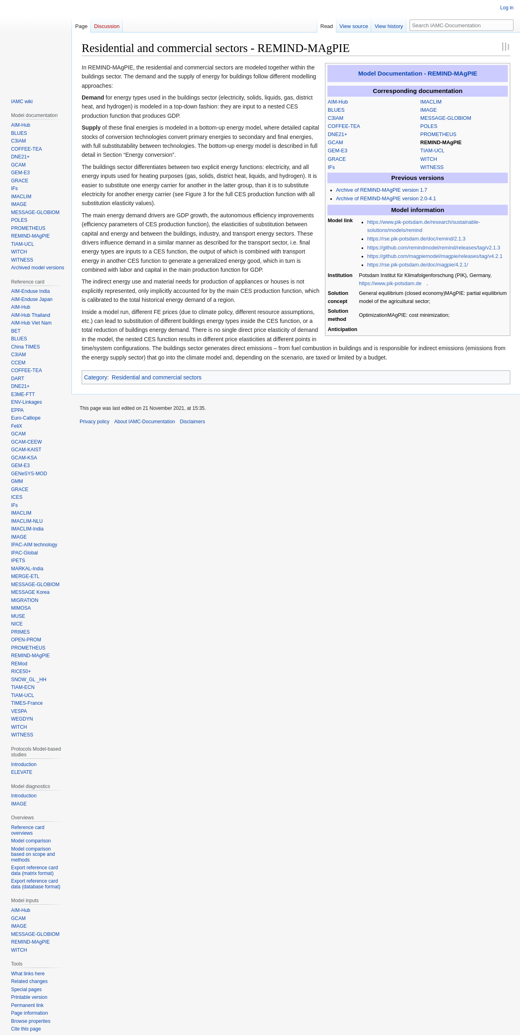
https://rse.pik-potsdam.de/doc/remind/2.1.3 (416, 239)
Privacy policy (94, 421)
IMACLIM (431, 102)
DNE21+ (337, 134)
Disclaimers (192, 421)
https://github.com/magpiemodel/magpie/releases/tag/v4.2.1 (435, 256)
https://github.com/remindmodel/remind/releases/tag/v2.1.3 (433, 248)
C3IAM (336, 118)
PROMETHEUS (438, 134)
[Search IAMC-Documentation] (462, 25)
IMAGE (428, 110)
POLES (429, 126)
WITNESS (432, 167)
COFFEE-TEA (344, 126)
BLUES (336, 110)
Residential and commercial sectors (157, 377)
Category (95, 377)
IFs (331, 167)
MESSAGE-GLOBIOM (445, 118)
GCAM (335, 142)
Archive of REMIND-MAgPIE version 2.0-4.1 (386, 198)
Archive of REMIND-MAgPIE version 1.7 (381, 190)
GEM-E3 (337, 151)
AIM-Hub (338, 102)
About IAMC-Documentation (144, 421)
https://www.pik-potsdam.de (390, 283)
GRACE (337, 159)
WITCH (428, 159)
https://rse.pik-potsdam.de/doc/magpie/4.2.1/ (417, 265)
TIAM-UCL (432, 151)
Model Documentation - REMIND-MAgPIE (417, 73)
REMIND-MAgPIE (441, 142)
